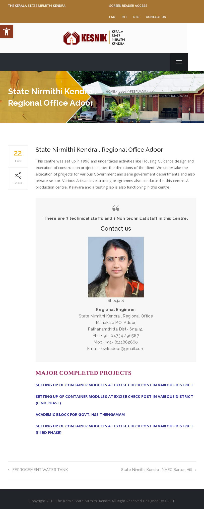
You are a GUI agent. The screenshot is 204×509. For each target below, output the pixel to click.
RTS (136, 17)
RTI (124, 17)
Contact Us (156, 17)
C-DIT (170, 500)
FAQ (112, 17)
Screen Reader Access (128, 6)
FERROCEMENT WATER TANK (38, 469)
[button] (6, 31)
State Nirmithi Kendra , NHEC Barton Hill (158, 469)
